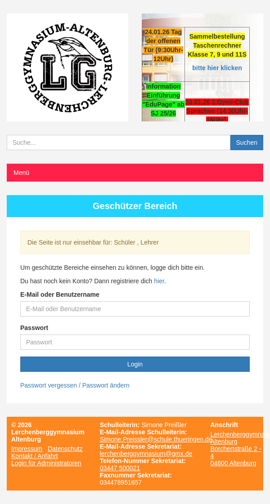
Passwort (34, 327)
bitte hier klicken (217, 67)
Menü (21, 172)
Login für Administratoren (46, 463)
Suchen (246, 142)
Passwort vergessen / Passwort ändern (75, 385)
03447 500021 (120, 468)
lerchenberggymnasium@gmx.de (146, 453)
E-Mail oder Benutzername (59, 294)
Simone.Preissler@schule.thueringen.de (156, 439)
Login (135, 364)
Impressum (26, 448)
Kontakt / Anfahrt (34, 455)
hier (159, 281)
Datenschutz (65, 448)
